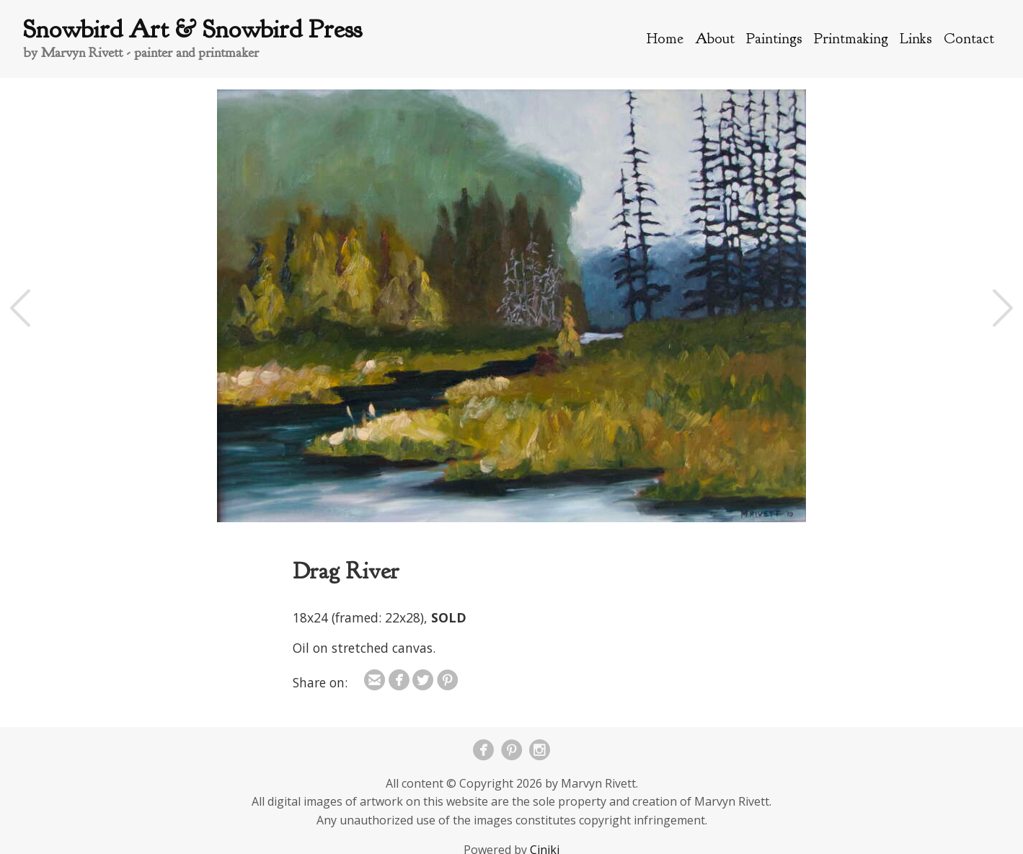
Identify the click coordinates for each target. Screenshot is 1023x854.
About (715, 38)
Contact (969, 38)
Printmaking (851, 38)
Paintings (774, 38)
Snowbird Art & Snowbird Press (192, 29)
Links (916, 38)
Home (665, 38)
